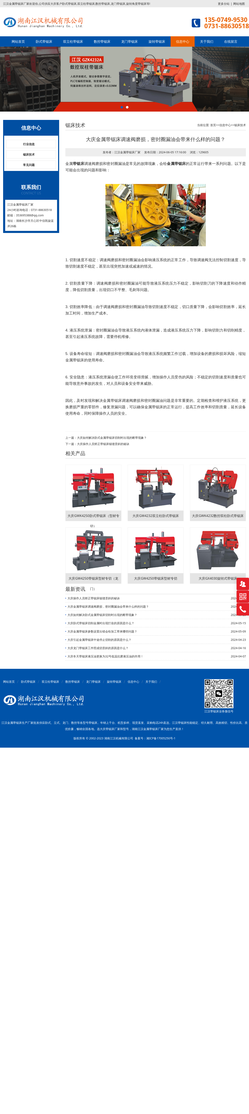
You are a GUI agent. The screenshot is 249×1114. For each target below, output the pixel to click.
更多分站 (223, 4)
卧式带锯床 (44, 41)
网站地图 (239, 4)
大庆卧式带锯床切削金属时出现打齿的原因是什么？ (100, 623)
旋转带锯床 (157, 41)
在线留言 (230, 41)
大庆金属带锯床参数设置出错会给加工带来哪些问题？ (102, 631)
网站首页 (18, 41)
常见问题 (29, 165)
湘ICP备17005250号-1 (161, 738)
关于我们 (206, 41)
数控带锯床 (102, 41)
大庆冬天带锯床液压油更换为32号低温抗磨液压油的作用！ (105, 656)
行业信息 (29, 144)
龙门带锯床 (129, 41)
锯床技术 (29, 154)
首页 (213, 125)
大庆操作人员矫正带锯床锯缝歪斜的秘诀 (103, 444)
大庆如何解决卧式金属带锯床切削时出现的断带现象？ (112, 438)
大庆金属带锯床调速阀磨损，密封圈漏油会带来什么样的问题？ (108, 606)
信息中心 (182, 41)
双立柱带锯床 (73, 41)
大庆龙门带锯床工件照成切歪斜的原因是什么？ (97, 648)
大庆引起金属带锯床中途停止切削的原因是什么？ (99, 640)
